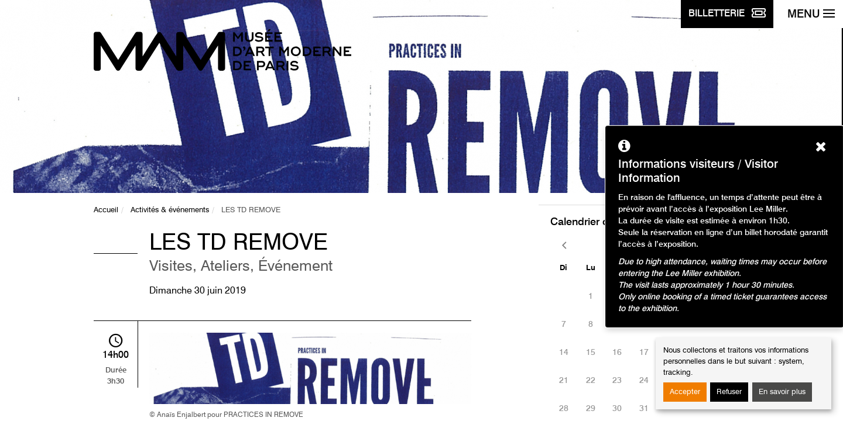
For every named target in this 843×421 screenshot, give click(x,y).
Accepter (685, 392)
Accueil (106, 210)
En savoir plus (782, 392)
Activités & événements (170, 210)
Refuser (729, 392)
